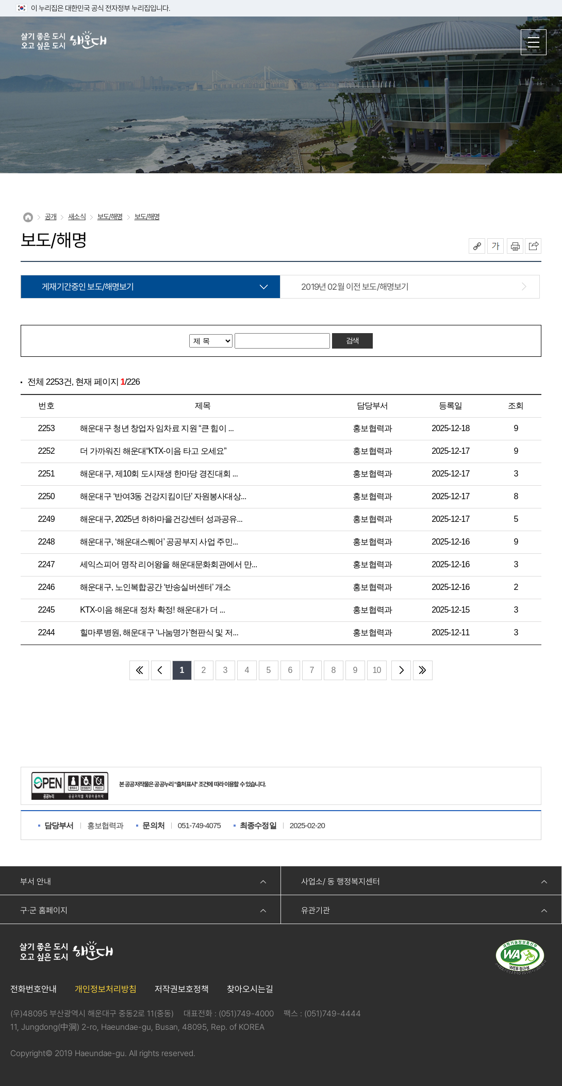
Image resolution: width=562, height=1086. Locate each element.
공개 (50, 216)
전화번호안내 (33, 989)
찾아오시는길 (250, 989)
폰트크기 (495, 246)
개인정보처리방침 (106, 989)
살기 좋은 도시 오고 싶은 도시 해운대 (64, 41)
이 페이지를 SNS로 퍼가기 (533, 246)
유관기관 (315, 910)
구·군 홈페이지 (44, 910)
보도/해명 (110, 216)
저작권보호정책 (182, 989)
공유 (477, 246)
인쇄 (515, 246)
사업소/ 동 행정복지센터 (340, 881)
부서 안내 (35, 881)
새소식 (76, 216)
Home (28, 217)
